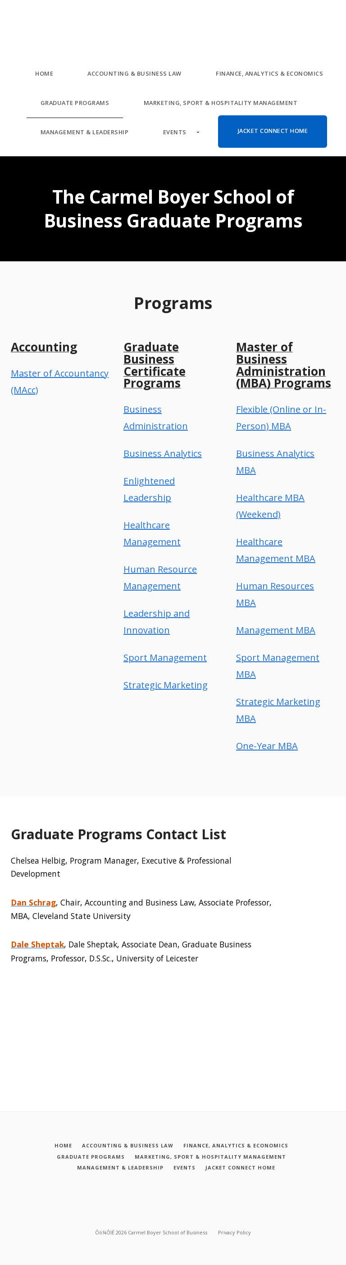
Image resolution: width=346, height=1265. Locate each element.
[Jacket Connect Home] (242, 1167)
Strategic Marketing (165, 685)
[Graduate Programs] (89, 1156)
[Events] (184, 1167)
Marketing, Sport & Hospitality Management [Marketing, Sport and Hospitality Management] (221, 103)
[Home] (60, 1145)
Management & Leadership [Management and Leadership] (85, 132)
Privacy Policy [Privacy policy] (234, 1231)
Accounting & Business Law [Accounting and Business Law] (134, 73)
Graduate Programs (75, 103)
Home (44, 73)
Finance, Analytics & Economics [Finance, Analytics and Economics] (269, 73)
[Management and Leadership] (118, 1167)
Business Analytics (162, 453)
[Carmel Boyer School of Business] (15, 17)
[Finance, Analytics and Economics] (236, 1145)
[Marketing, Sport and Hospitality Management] (210, 1156)
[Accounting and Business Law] (127, 1145)
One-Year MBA (267, 746)
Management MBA (275, 630)
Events (175, 132)
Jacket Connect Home (273, 131)
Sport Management (165, 657)
